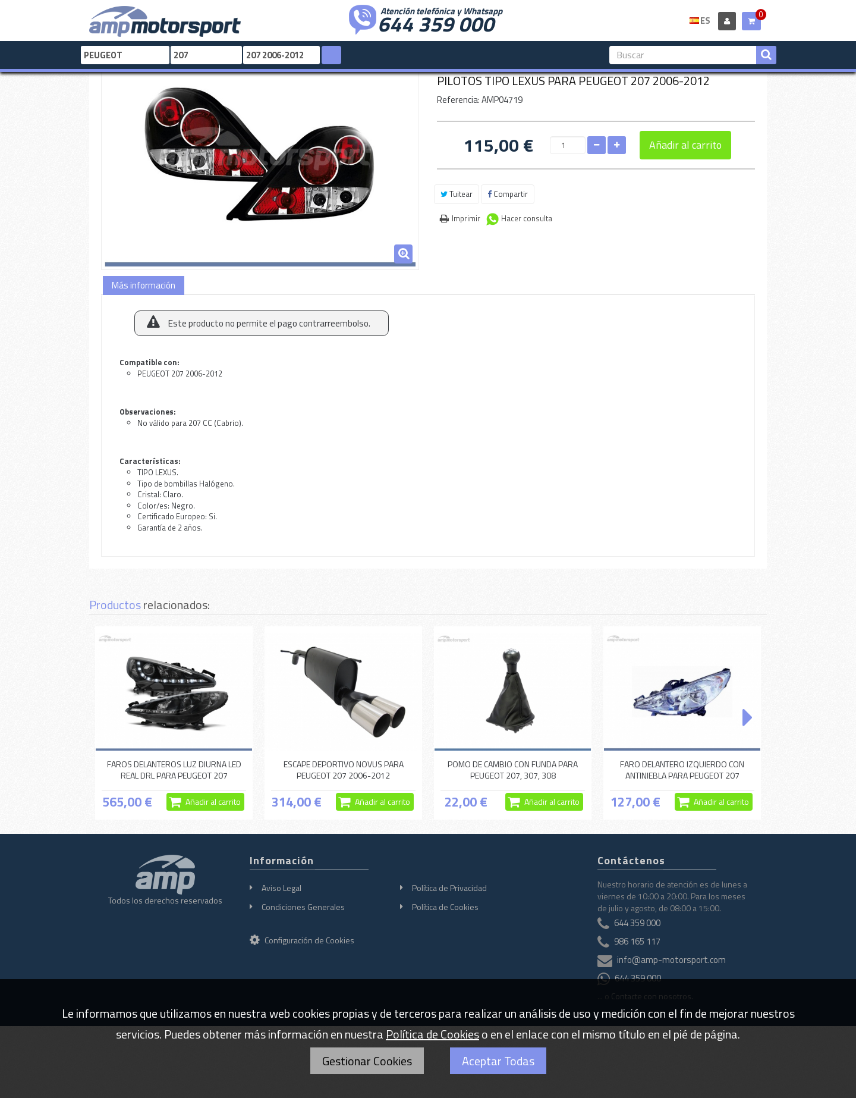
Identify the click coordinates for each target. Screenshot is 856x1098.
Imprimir (466, 218)
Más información (143, 285)
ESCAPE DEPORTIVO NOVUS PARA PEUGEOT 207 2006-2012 (344, 769)
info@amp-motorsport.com (671, 960)
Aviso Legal (281, 887)
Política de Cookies (445, 907)
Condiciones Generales (303, 907)
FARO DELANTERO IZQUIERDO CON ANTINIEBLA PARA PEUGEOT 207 (682, 769)
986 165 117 (637, 941)
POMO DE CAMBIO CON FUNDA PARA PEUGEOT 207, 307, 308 (513, 769)
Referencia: (458, 99)
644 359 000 (435, 22)
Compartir (507, 194)
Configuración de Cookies (302, 940)
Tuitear (456, 194)
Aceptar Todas (498, 1061)
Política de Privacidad (449, 887)
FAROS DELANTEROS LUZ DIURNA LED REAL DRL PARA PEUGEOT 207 (174, 769)
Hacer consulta (526, 218)
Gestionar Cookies (367, 1061)
